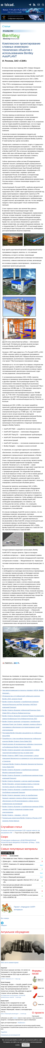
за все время (14, 855)
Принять (26, 1045)
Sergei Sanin (4, 968)
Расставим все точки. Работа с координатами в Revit (20, 858)
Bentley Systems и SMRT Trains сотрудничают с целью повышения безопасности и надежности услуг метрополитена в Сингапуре (23, 758)
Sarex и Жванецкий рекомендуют (14, 877)
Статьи (6, 26)
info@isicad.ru (21, 1022)
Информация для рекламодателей (10, 1035)
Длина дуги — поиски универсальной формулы (19, 861)
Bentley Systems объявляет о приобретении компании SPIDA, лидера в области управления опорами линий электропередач (23, 809)
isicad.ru (15, 1018)
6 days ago (17, 978)
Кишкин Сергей (5, 1000)
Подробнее (4, 1032)
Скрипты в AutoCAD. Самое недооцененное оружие (20, 869)
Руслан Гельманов (5, 982)
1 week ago (18, 997)
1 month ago (23, 1013)
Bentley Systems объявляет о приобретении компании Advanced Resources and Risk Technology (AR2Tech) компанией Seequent (20, 704)
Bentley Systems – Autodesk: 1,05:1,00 (15, 815)
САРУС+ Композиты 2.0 (7, 978)
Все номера (5, 918)
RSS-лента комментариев (9, 962)
